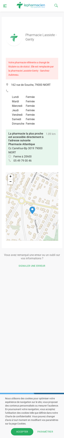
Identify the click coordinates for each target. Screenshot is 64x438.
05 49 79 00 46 (22, 160)
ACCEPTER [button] (22, 431)
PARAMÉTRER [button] (45, 431)
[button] (32, 210)
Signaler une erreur (32, 265)
